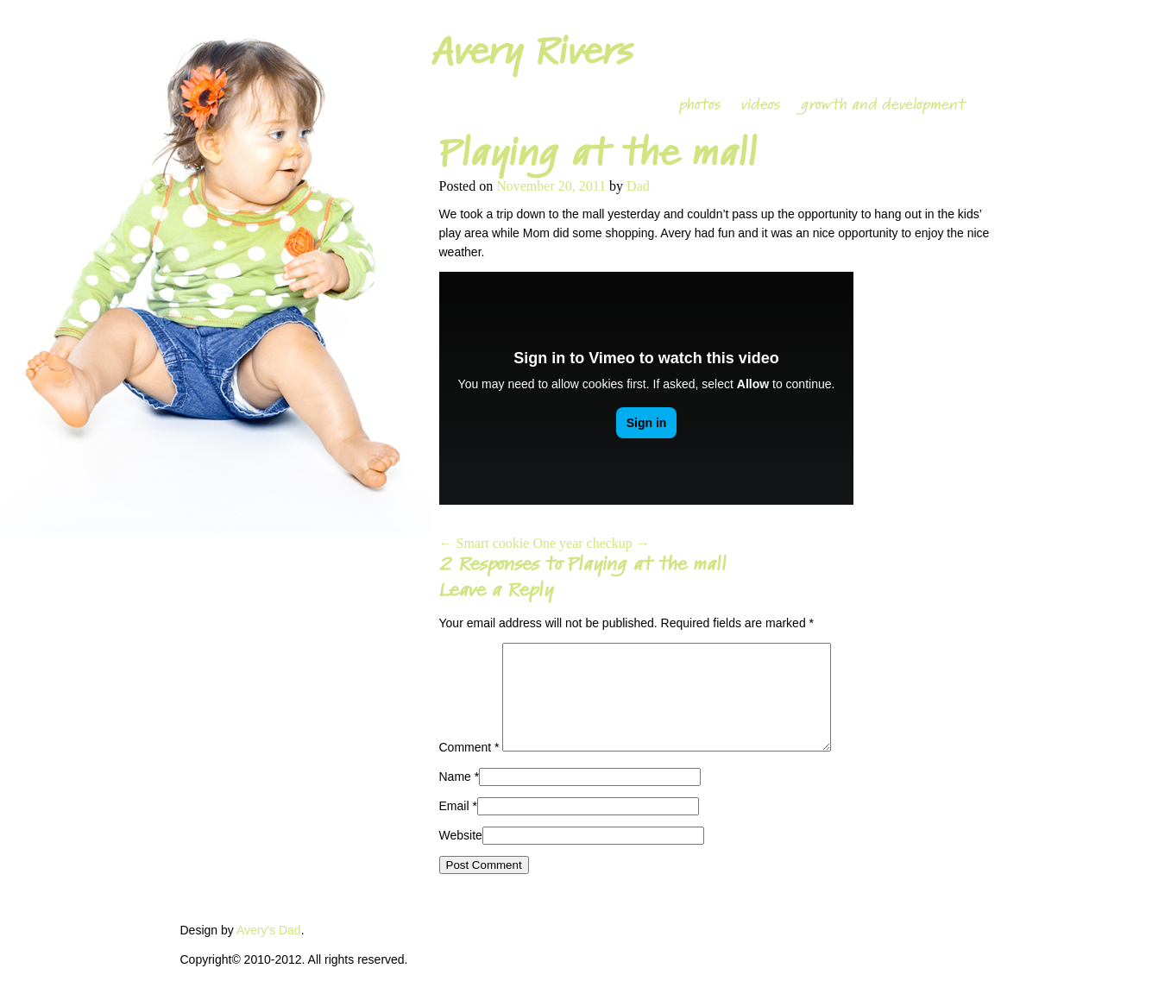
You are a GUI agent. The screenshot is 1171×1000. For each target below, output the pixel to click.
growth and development (883, 104)
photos (700, 104)
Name (455, 797)
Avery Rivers (532, 51)
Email (454, 826)
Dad (638, 186)
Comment (469, 768)
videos (760, 104)
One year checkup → (591, 543)
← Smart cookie (484, 543)
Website (460, 856)
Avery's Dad (268, 951)
